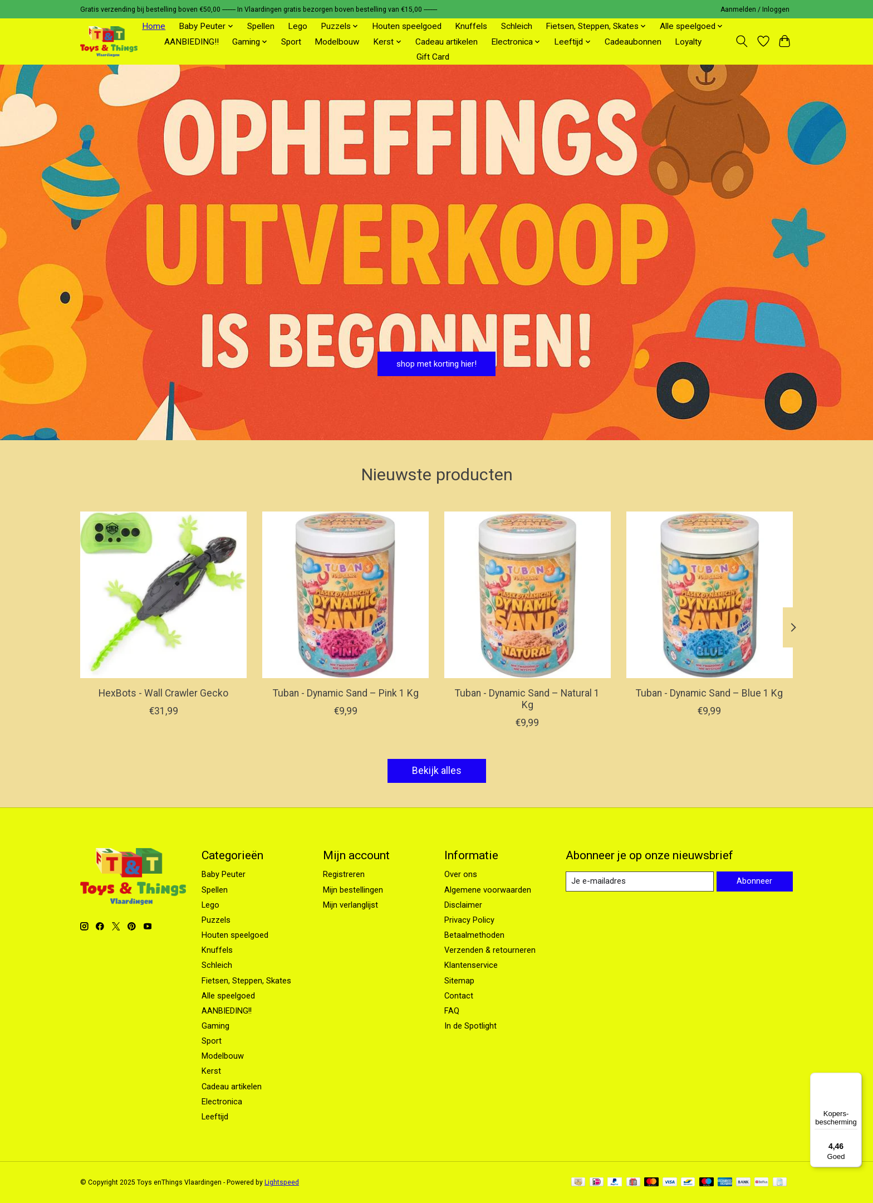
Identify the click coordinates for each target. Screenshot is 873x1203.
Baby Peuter (224, 874)
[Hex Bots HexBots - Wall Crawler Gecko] (163, 595)
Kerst (211, 1071)
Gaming (215, 1026)
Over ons (460, 874)
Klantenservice (471, 965)
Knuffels (471, 26)
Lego (297, 26)
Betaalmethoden (474, 935)
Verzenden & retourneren (490, 950)
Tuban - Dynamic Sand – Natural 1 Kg (527, 699)
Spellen (260, 26)
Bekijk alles (437, 770)
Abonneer (754, 881)
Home (153, 26)
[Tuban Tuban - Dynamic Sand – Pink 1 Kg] (345, 595)
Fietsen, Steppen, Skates (246, 981)
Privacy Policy (469, 920)
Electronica (222, 1102)
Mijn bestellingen (353, 890)
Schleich (516, 26)
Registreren (344, 874)
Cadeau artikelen (446, 42)
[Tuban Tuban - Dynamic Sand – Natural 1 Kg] (527, 595)
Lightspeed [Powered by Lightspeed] (281, 1182)
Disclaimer (463, 905)
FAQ (451, 1011)
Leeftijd (215, 1117)
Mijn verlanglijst (350, 905)
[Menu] (855, 1079)
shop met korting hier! (437, 360)
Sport (291, 42)
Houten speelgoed (407, 26)
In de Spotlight (470, 1026)
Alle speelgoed (228, 996)
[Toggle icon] (742, 41)
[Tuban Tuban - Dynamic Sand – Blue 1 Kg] (709, 595)
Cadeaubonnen (633, 42)
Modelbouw (337, 42)
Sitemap (459, 981)
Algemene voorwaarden (487, 890)
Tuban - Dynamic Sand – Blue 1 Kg (709, 693)
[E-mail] (640, 881)
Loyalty (688, 42)
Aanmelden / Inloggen (754, 9)
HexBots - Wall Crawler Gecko (163, 693)
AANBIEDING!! (191, 42)
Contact (458, 996)
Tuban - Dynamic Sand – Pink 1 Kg (346, 693)
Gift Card (432, 57)
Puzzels (216, 920)
